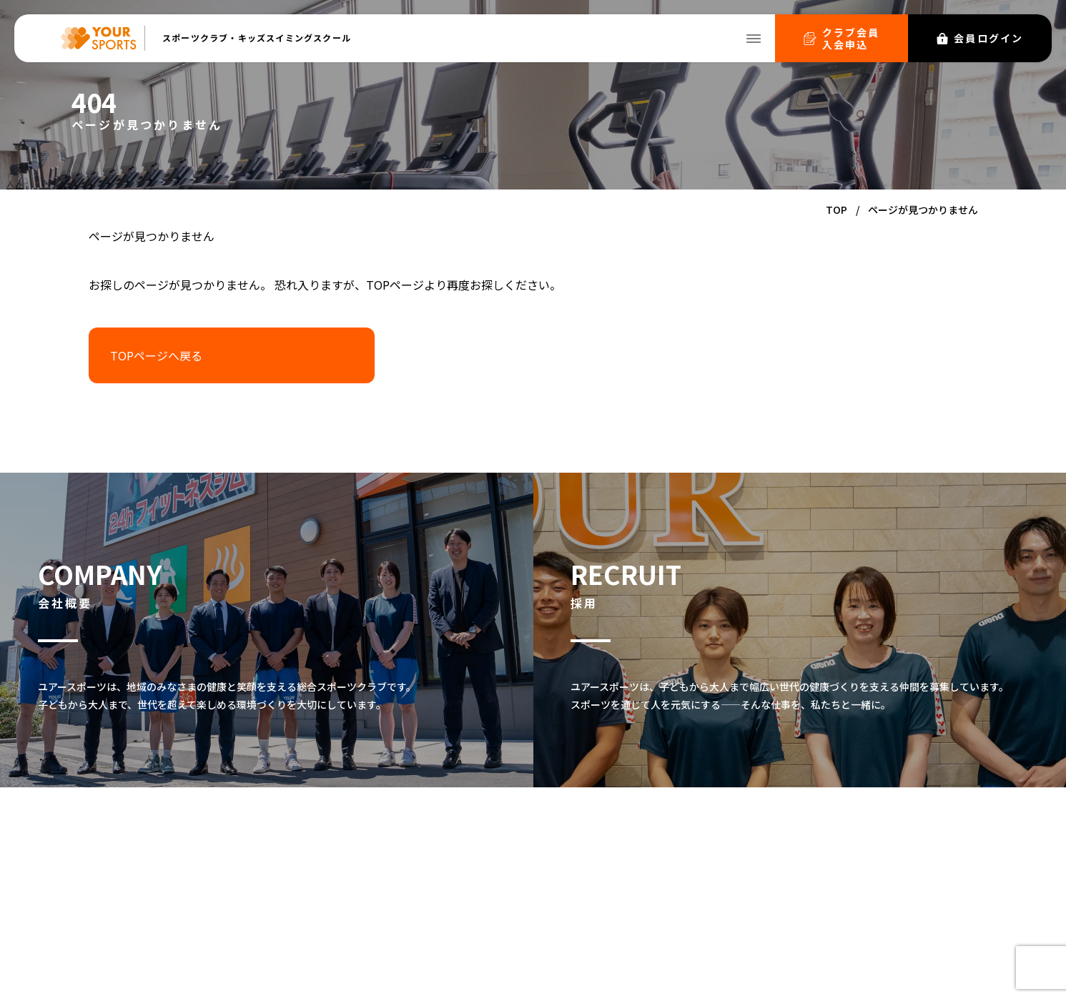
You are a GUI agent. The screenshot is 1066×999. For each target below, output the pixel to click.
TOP (836, 209)
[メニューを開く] (753, 38)
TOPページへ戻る (156, 355)
